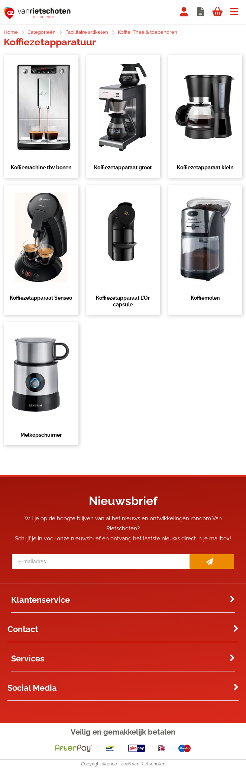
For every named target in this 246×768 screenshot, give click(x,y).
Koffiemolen (205, 298)
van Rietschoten (148, 764)
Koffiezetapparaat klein (205, 167)
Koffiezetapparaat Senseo (41, 298)
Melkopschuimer (41, 435)
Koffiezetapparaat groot (123, 167)
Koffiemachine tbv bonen (41, 167)
